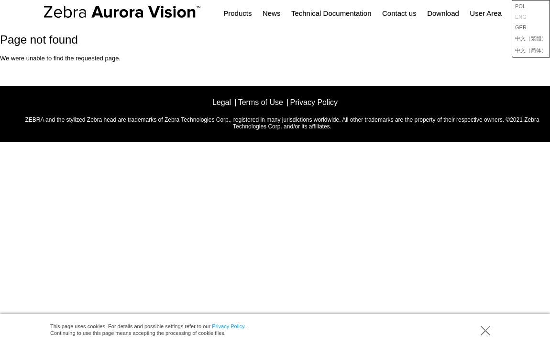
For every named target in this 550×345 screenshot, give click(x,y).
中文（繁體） (531, 38)
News (272, 13)
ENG (521, 17)
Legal (221, 102)
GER (521, 27)
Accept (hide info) (485, 330)
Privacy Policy (228, 326)
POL (520, 6)
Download (443, 13)
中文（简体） (531, 50)
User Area (486, 13)
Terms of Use (260, 102)
